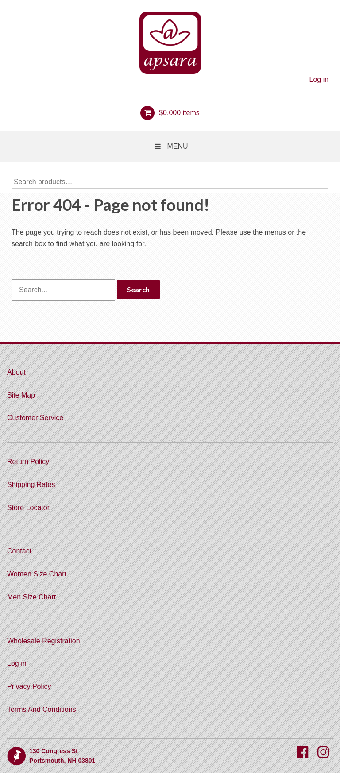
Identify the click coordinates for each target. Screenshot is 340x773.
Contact (19, 551)
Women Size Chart (36, 574)
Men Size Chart (31, 597)
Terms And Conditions (41, 709)
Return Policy (28, 461)
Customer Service (35, 417)
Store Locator (28, 507)
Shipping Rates (31, 484)
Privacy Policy (29, 686)
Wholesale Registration (43, 641)
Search (322, 181)
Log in (319, 79)
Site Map (21, 395)
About (16, 372)
